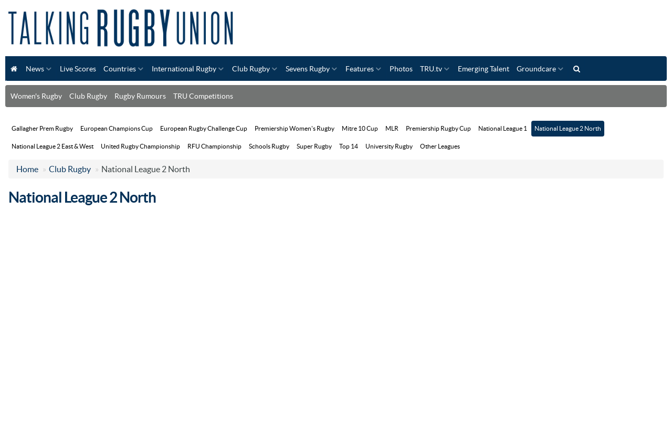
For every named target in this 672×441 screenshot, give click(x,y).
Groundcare (536, 69)
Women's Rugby (36, 96)
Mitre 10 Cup (360, 128)
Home (27, 169)
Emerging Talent (483, 69)
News (35, 69)
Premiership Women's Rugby (294, 128)
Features (359, 69)
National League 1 (502, 128)
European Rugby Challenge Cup (203, 128)
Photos (401, 69)
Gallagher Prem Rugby (42, 128)
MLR (391, 128)
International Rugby (184, 69)
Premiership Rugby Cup (438, 128)
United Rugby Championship (140, 146)
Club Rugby (251, 69)
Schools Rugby (269, 146)
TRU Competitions (203, 96)
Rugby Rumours (140, 96)
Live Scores (78, 69)
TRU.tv (431, 69)
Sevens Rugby (308, 69)
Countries (119, 69)
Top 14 (348, 146)
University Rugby (389, 146)
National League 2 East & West (52, 146)
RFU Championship (214, 146)
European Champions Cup (116, 128)
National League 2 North (567, 128)
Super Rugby (314, 146)
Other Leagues (440, 146)
